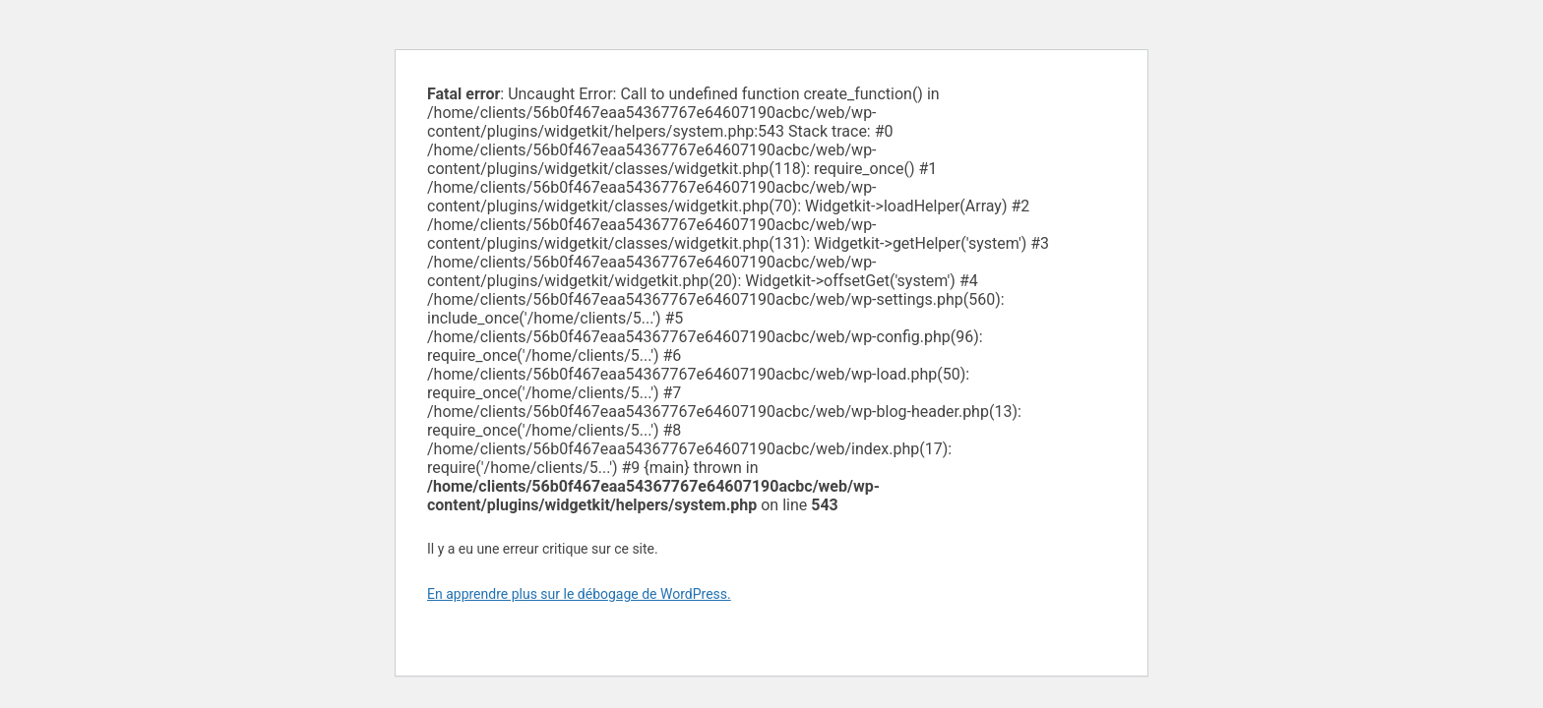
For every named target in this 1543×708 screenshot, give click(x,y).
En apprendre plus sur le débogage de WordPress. (579, 594)
